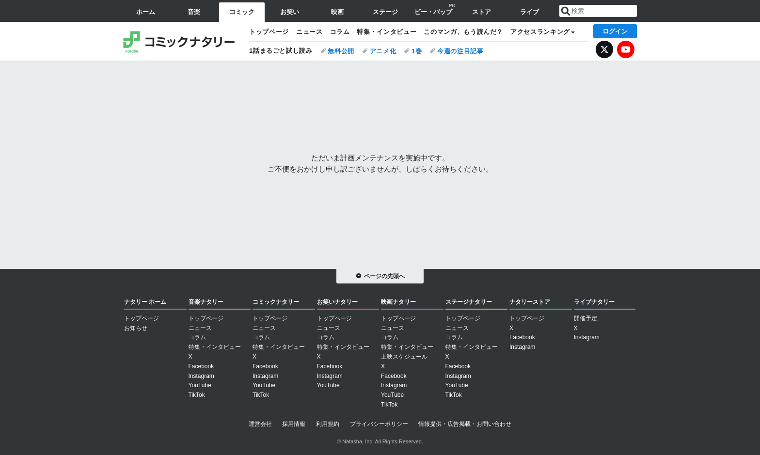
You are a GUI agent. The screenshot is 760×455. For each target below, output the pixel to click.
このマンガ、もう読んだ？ (463, 31)
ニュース (309, 31)
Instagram (201, 376)
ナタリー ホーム (145, 301)
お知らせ (135, 328)
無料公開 (341, 51)
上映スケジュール (404, 356)
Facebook (201, 366)
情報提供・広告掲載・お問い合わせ (464, 424)
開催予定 (585, 318)
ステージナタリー (468, 301)
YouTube (625, 49)
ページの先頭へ (384, 276)
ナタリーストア (529, 301)
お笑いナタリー (337, 301)
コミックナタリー (181, 41)
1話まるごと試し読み (281, 50)
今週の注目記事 (460, 51)
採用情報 (293, 424)
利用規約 (327, 424)
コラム (340, 31)
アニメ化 (383, 51)
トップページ (269, 31)
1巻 (417, 51)
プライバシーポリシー (379, 424)
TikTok (197, 395)
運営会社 (260, 424)
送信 (565, 11)
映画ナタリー (398, 301)
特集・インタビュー (386, 31)
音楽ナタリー (206, 301)
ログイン (615, 31)
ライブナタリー (594, 301)
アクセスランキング (540, 31)
